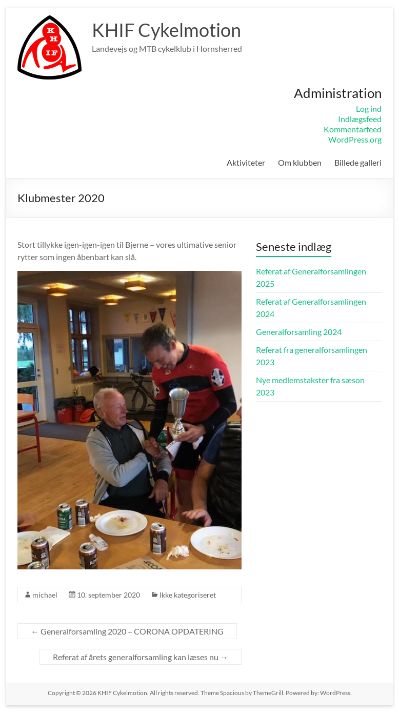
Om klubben (300, 162)
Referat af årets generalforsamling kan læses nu (140, 657)
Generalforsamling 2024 (299, 331)
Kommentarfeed (353, 129)
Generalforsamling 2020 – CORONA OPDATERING (127, 631)
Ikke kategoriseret (187, 594)
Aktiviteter (246, 162)
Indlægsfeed (360, 119)
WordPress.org (355, 139)
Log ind (369, 108)
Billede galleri (358, 162)
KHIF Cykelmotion (166, 29)
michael (44, 594)
